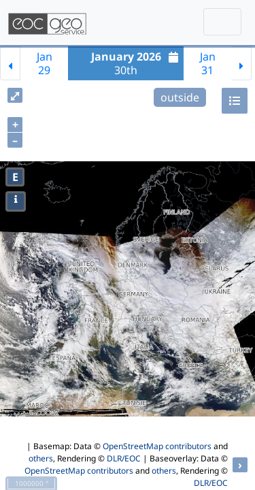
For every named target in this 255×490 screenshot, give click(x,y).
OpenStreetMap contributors (157, 446)
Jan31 (208, 63)
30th (136, 63)
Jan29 (44, 63)
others (41, 458)
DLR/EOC (124, 458)
